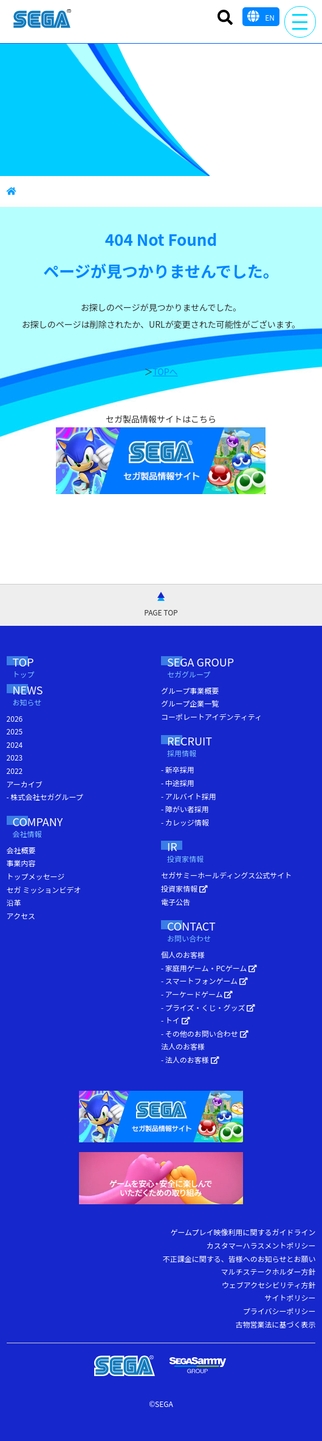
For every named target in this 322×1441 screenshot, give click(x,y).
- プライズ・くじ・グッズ (208, 1007)
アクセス (21, 915)
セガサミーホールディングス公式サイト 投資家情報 (226, 881)
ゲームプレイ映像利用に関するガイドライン (242, 1232)
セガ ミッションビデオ (44, 889)
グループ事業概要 (190, 690)
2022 (15, 770)
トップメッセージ (36, 876)
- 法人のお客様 (190, 1059)
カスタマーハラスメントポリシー (261, 1245)
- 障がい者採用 (185, 809)
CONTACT (214, 932)
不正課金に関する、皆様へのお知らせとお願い (239, 1258)
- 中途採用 (177, 783)
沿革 (14, 902)
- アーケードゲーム (197, 994)
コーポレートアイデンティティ (211, 716)
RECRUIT (205, 747)
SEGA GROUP (223, 668)
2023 (15, 757)
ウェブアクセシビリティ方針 (269, 1285)
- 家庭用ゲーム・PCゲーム (209, 968)
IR (191, 853)
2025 (15, 731)
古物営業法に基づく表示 (275, 1324)
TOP (35, 668)
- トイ (175, 1020)
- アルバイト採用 (188, 796)
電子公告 (175, 902)
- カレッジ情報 (185, 822)
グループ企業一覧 (190, 703)
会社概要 (21, 850)
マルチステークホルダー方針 (268, 1271)
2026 (15, 718)
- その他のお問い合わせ (204, 1033)
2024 (15, 744)
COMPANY (54, 828)
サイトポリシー (289, 1297)
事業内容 (21, 863)
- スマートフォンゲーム (204, 980)
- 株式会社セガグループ (45, 797)
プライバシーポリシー (279, 1311)
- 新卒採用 (177, 769)
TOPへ (164, 371)
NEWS (44, 696)
